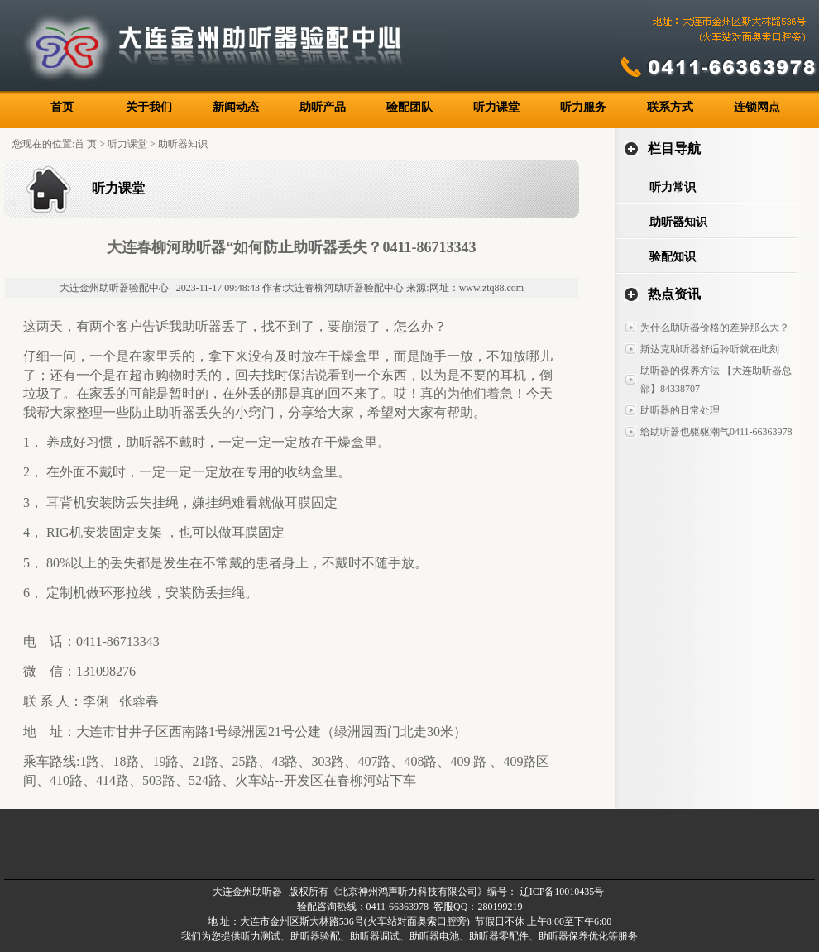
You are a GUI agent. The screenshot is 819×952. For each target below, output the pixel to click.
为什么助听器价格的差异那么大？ (714, 327)
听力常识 (672, 187)
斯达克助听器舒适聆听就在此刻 (709, 349)
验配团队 (409, 107)
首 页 (85, 144)
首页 (62, 107)
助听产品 (322, 107)
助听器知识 (183, 144)
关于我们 (149, 107)
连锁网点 (757, 107)
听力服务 (583, 107)
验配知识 (672, 257)
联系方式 (670, 107)
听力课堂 (496, 107)
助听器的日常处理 (680, 410)
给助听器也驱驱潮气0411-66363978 (716, 432)
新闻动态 (236, 107)
